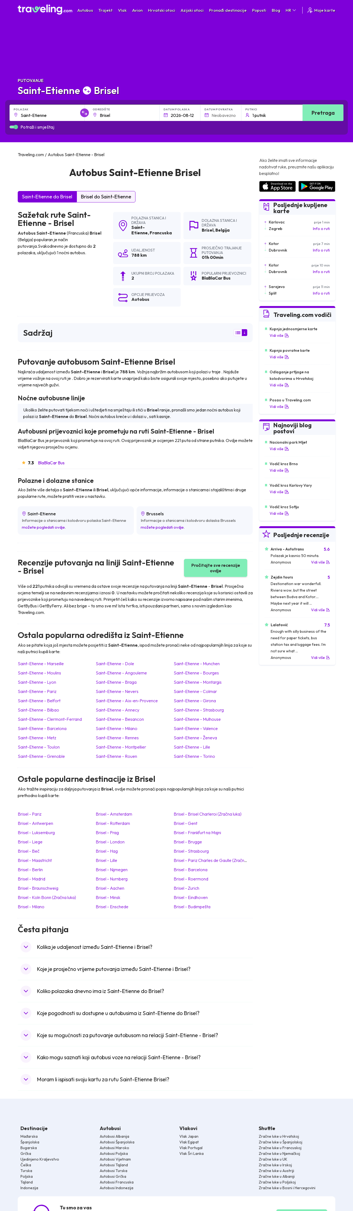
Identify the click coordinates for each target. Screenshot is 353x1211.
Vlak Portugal (191, 1147)
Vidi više (279, 335)
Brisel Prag (107, 832)
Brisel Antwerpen (35, 823)
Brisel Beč (29, 851)
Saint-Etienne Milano (116, 728)
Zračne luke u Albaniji (277, 1176)
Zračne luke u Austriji (276, 1170)
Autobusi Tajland (114, 1164)
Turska (26, 1170)
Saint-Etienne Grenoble (41, 756)
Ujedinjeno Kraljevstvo (39, 1159)
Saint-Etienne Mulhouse (197, 719)
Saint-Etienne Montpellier (121, 747)
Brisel (207, 230)
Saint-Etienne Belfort (39, 700)
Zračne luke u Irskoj (275, 1164)
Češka (25, 1164)
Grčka (25, 1153)
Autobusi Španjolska (117, 1142)
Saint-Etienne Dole (115, 663)
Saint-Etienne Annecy (117, 710)
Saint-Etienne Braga (116, 682)
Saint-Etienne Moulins (39, 673)
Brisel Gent (185, 823)
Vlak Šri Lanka (191, 1153)
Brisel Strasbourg (191, 851)
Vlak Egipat (189, 1142)
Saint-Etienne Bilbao (38, 710)
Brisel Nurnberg (112, 879)
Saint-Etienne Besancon (120, 719)
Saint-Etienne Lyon (37, 682)
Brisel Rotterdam (113, 823)
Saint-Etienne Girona (195, 700)
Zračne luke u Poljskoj (277, 1182)
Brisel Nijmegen (112, 869)
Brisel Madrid (31, 879)
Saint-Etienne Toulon (39, 747)
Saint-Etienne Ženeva (195, 737)
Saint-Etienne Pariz (37, 691)
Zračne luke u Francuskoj (280, 1147)
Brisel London (110, 841)
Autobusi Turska (113, 1170)
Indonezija (29, 1187)
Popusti (259, 10)
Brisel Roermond (191, 879)
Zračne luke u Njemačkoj (279, 1153)
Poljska (26, 1176)
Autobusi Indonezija (116, 1187)
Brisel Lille (106, 860)
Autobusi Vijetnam (115, 1159)
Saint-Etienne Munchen (197, 663)
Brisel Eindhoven (191, 897)
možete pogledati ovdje (43, 527)
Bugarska (28, 1147)
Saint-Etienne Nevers (117, 691)
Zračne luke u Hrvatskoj (279, 1136)
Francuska (161, 232)
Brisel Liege (30, 841)
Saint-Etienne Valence (196, 728)
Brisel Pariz (29, 814)
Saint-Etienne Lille (192, 747)
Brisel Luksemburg (36, 832)
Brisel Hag (107, 851)
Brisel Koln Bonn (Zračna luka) (47, 897)
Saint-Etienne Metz (37, 737)
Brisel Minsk (108, 897)
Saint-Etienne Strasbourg (199, 710)
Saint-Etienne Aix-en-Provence (127, 700)
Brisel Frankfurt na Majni (197, 832)
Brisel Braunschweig (38, 888)
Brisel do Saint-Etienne (106, 196)
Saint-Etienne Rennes (117, 737)
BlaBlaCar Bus (51, 462)
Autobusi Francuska (117, 1182)
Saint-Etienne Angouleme (121, 673)
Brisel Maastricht (35, 860)
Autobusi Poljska (114, 1153)
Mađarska (29, 1136)
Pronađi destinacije (228, 10)
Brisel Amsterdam (114, 814)
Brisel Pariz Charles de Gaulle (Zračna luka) (215, 860)
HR (291, 10)
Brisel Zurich (186, 888)
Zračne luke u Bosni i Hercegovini (287, 1187)
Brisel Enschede (112, 906)
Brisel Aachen (110, 888)
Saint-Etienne (139, 230)
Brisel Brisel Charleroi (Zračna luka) (208, 814)
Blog (276, 10)
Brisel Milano (31, 906)
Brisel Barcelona (190, 869)
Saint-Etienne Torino (194, 756)
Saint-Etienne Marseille (41, 663)
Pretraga (323, 112)
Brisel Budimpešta (192, 906)
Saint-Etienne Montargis (198, 682)
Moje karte (321, 10)
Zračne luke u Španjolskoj (280, 1142)
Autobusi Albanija (114, 1136)
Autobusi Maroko (114, 1147)
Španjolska (29, 1142)
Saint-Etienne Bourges (196, 673)
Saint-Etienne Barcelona (42, 728)
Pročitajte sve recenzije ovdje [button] (215, 567)
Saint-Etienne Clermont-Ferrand (50, 719)
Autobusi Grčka (113, 1176)
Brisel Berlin (30, 869)
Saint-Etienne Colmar (195, 691)
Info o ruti (321, 228)
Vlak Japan (188, 1136)
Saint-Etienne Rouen (116, 756)
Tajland (26, 1182)
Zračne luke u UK (273, 1159)
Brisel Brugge (188, 841)
